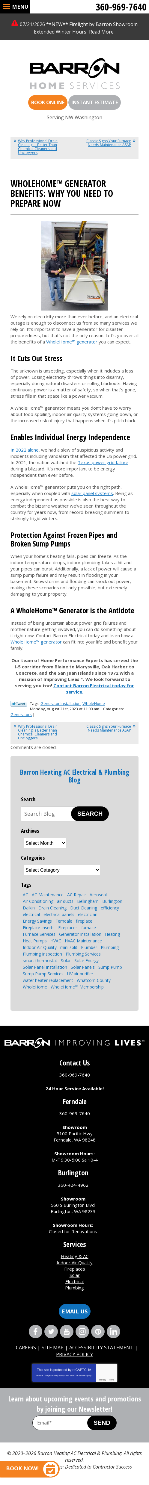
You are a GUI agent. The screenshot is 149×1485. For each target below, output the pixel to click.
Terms (111, 1380)
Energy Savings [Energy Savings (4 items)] (37, 921)
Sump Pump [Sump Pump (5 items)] (110, 967)
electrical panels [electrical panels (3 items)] (58, 914)
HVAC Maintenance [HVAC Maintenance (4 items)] (83, 941)
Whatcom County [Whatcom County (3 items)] (94, 980)
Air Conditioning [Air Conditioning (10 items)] (38, 901)
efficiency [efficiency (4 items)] (110, 908)
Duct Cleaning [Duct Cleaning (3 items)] (83, 908)
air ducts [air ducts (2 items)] (65, 901)
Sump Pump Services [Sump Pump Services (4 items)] (43, 974)
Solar (75, 1275)
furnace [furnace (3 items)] (88, 927)
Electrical (74, 1281)
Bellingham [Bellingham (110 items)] (88, 901)
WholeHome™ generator (71, 342)
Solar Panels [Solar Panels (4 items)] (83, 967)
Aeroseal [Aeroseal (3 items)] (98, 894)
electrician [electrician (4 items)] (87, 914)
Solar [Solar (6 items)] (66, 960)
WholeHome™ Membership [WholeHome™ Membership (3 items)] (77, 987)
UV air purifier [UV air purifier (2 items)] (80, 974)
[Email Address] (66, 1423)
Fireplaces (74, 1269)
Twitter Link (18, 704)
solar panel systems (92, 493)
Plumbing (74, 1288)
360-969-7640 (121, 6)
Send (102, 1422)
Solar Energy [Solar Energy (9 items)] (86, 960)
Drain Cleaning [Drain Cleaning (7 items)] (52, 908)
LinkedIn (113, 1331)
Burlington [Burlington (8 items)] (112, 901)
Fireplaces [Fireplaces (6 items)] (68, 927)
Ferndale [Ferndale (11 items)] (63, 921)
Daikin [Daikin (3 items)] (29, 908)
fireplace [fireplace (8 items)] (84, 921)
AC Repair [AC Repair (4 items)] (76, 894)
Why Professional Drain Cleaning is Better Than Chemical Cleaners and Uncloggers (38, 146)
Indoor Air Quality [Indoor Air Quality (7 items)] (40, 947)
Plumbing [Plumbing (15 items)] (110, 947)
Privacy (102, 1380)
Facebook (35, 1331)
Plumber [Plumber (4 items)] (89, 947)
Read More (101, 31)
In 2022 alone (24, 450)
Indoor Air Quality (75, 1262)
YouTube (66, 1331)
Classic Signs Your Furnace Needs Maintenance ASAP (108, 142)
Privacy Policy (58, 1376)
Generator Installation (60, 703)
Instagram (82, 1331)
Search (90, 813)
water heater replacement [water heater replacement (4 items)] (48, 980)
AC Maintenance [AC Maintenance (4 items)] (48, 894)
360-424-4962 (73, 1185)
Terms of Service (77, 1376)
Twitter (51, 1331)
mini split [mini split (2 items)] (68, 947)
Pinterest (98, 1331)
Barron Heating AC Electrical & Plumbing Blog (74, 776)
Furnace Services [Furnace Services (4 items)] (39, 934)
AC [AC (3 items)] (25, 894)
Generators (21, 714)
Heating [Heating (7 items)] (112, 934)
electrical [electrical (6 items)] (31, 914)
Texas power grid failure (103, 462)
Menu (20, 6)
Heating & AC (74, 1256)
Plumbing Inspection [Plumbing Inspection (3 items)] (42, 954)
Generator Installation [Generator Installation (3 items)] (80, 934)
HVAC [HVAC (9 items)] (55, 941)
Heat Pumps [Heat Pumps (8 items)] (35, 941)
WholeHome (93, 703)
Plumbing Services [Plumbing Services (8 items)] (83, 954)
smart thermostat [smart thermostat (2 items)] (40, 960)
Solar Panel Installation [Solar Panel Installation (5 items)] (45, 967)
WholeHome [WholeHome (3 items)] (35, 987)
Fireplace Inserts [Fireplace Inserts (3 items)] (39, 927)
